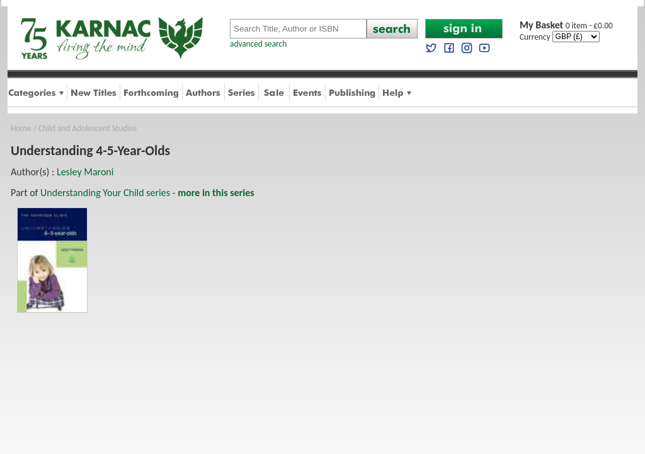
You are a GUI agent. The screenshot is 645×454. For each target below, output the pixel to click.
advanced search (258, 43)
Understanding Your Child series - (147, 193)
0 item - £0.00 (566, 25)
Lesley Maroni (85, 172)
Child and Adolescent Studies (87, 128)
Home (21, 128)
